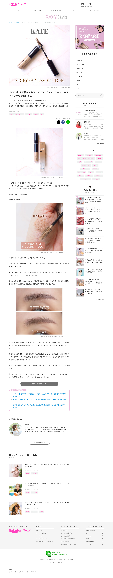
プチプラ (95, 169)
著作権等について (62, 559)
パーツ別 (34, 511)
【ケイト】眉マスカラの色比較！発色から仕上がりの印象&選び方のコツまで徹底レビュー (39, 395)
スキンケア (79, 61)
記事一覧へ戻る (39, 442)
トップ (18, 10)
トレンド (98, 162)
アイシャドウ (88, 162)
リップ (95, 165)
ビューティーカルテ (41, 538)
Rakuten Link (90, 541)
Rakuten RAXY (17, 4)
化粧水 (91, 172)
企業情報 (42, 559)
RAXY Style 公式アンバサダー (16, 114)
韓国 (80, 162)
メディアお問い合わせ (67, 533)
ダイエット (99, 175)
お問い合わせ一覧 (23, 572)
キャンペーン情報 (56, 10)
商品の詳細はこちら (39, 383)
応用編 (41, 511)
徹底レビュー (85, 165)
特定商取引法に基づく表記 (68, 544)
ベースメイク (80, 65)
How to (27, 492)
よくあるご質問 (94, 10)
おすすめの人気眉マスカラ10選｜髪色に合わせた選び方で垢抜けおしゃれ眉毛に (39, 400)
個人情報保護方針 (51, 559)
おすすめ (89, 155)
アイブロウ (28, 114)
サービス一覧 (12, 572)
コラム (78, 85)
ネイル (78, 81)
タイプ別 (96, 179)
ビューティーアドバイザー (43, 541)
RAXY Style (37, 10)
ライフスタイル (85, 179)
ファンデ (89, 175)
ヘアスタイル (85, 169)
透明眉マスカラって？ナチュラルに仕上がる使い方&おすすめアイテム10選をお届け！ (39, 406)
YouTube (88, 544)
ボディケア (79, 73)
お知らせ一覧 (65, 530)
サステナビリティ (35, 572)
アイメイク (16, 111)
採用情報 (70, 559)
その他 (78, 89)
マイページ (39, 536)
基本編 (27, 473)
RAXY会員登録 (90, 530)
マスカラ (36, 114)
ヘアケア (79, 77)
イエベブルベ (81, 172)
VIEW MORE (100, 144)
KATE (42, 114)
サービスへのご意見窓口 (68, 538)
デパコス (80, 175)
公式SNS (74, 10)
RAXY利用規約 (65, 541)
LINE (87, 538)
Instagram (89, 536)
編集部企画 (98, 155)
